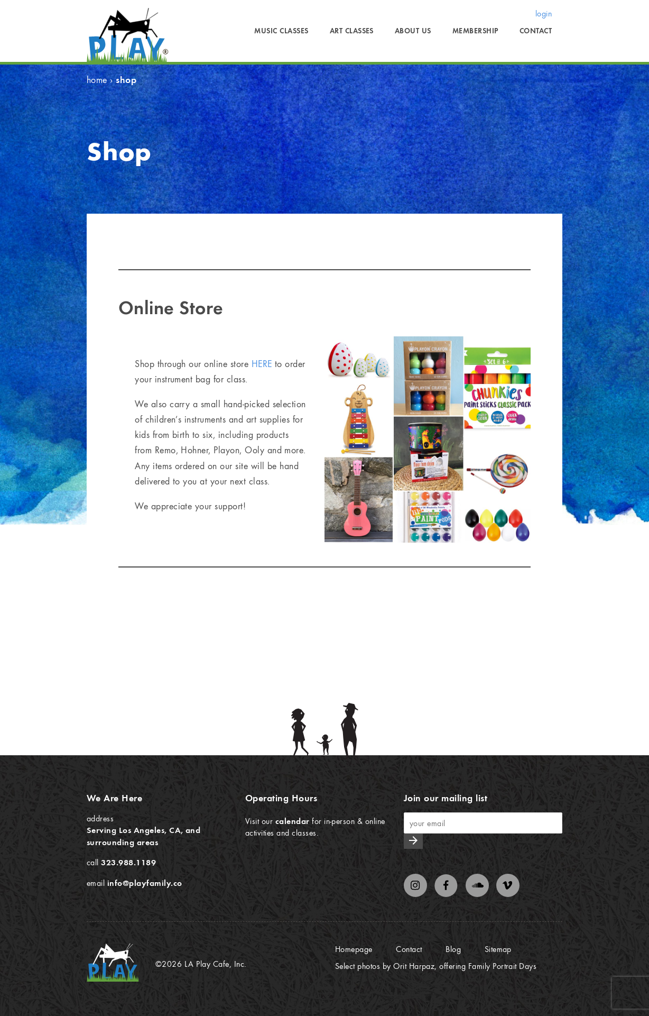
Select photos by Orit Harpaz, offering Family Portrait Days (435, 965)
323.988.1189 (128, 862)
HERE (262, 364)
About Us (413, 30)
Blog (453, 949)
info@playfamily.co (144, 882)
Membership (475, 30)
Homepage (354, 949)
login (543, 13)
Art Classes (352, 30)
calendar (292, 821)
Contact (536, 30)
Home (97, 80)
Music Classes (281, 30)
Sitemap (498, 949)
